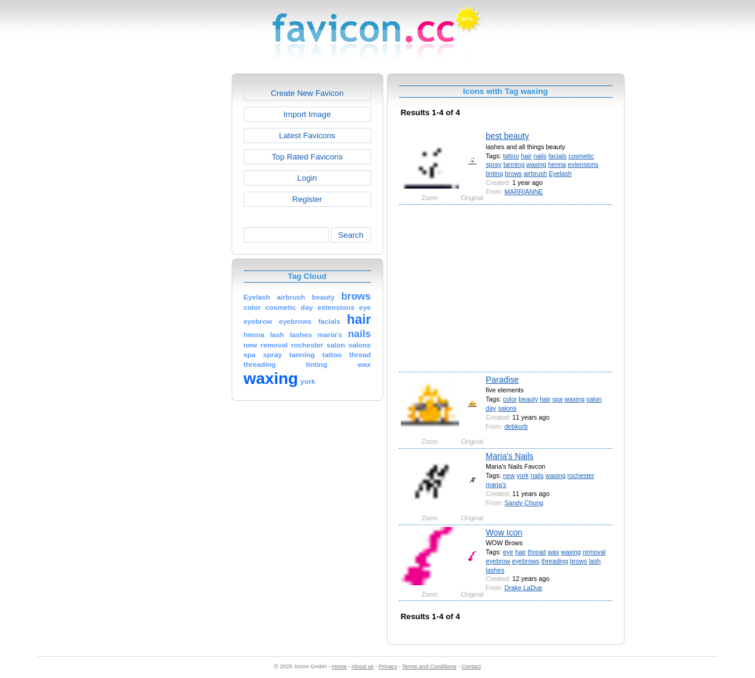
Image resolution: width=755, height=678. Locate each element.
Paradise (502, 379)
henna (557, 164)
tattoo (511, 155)
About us (363, 666)
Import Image (307, 114)
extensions (583, 164)
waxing (536, 164)
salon (594, 399)
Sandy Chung (524, 502)
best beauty (507, 136)
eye (508, 551)
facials (557, 155)
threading (554, 561)
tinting (494, 173)
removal (594, 551)
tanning (514, 164)
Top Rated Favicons (307, 156)
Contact (471, 666)
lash (594, 561)
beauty (528, 399)
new (508, 475)
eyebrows (525, 561)
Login (307, 178)
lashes (495, 570)
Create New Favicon (306, 93)
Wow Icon (504, 532)
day (491, 408)
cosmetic (581, 155)
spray (494, 164)
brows (513, 173)
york (523, 475)
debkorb (516, 426)
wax (553, 551)
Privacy (387, 666)
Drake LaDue (524, 587)
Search (350, 235)
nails (540, 155)
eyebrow (498, 561)
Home (339, 666)
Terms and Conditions (429, 666)
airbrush (535, 173)
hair (526, 155)
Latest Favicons (307, 135)
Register (307, 199)
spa (557, 399)
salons (507, 408)
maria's (496, 484)
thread (537, 551)
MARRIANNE (524, 191)
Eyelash (560, 173)
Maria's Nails (510, 456)
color (510, 399)
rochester (581, 475)
